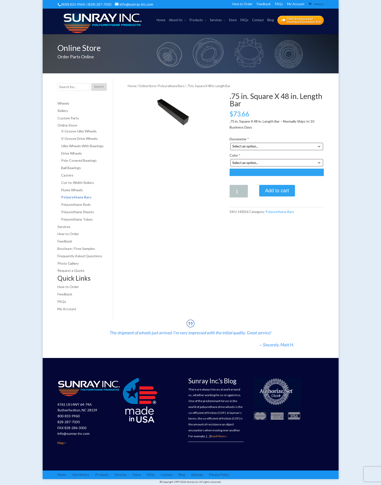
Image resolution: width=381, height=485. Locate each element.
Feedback (264, 4)
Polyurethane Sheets (77, 212)
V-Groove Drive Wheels (79, 138)
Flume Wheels (72, 190)
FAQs (279, 4)
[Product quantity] (239, 191)
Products (196, 20)
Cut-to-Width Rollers (77, 182)
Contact (258, 20)
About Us (175, 20)
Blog (270, 20)
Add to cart (277, 190)
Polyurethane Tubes (77, 219)
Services (216, 20)
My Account (295, 4)
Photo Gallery (68, 263)
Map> (61, 443)
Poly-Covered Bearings (79, 160)
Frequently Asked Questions (79, 256)
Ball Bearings (71, 168)
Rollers (62, 111)
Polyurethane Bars (171, 86)
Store (233, 20)
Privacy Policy (219, 475)
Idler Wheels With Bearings (82, 146)
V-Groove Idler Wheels (79, 131)
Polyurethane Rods (76, 204)
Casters (67, 175)
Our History (80, 475)
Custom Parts (68, 118)
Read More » (218, 436)
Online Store (147, 86)
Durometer (239, 139)
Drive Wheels (71, 153)
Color (235, 155)
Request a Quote (70, 270)
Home (161, 20)
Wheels (63, 103)
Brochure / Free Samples (76, 248)
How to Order (242, 4)
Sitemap (197, 475)
